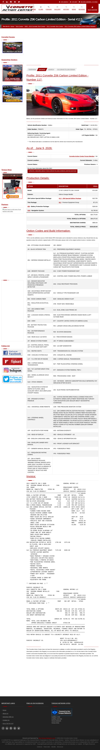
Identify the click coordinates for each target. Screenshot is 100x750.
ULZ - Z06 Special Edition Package (70, 198)
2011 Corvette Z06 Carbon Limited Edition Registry (80, 26)
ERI (29, 206)
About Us (5, 713)
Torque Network (56, 721)
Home (12, 26)
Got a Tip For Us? (8, 723)
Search (51, 69)
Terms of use (60, 746)
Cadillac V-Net (55, 717)
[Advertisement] (12, 137)
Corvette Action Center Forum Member (81, 156)
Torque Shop (55, 723)
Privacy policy (47, 746)
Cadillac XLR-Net (56, 719)
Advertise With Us (8, 717)
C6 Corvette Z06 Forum (66, 69)
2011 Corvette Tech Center (55, 26)
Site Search (63, 1)
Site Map (73, 1)
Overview (32, 69)
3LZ (60, 202)
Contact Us (6, 720)
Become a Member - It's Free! (88, 1)
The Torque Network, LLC (47, 738)
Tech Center (19, 26)
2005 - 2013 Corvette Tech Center (35, 26)
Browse (42, 69)
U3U (29, 210)
